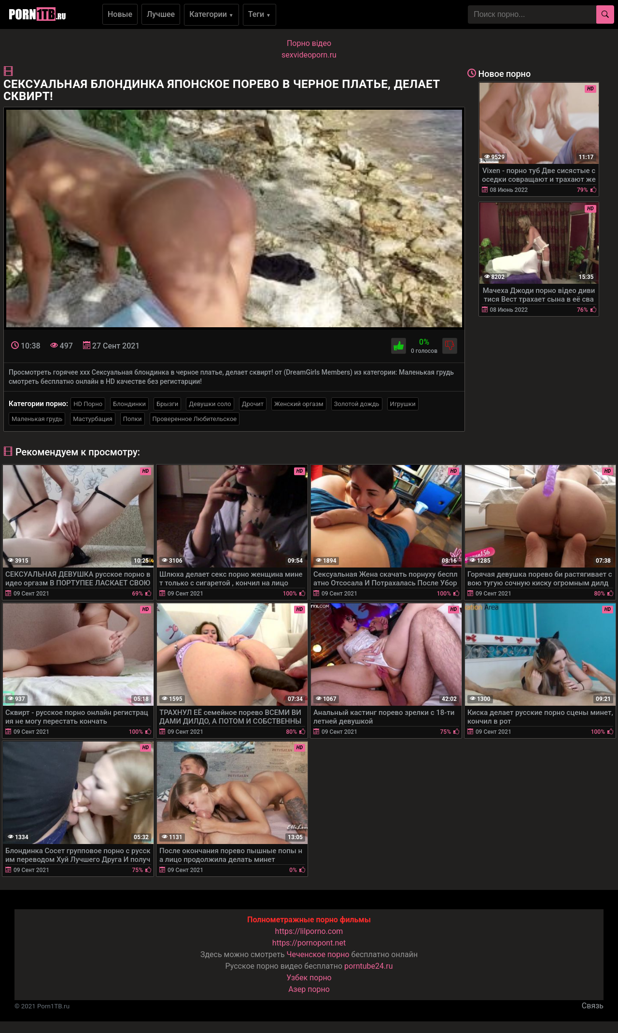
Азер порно (309, 989)
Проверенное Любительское (195, 418)
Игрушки (403, 403)
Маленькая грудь (37, 418)
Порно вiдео (309, 43)
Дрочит (253, 403)
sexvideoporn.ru (309, 54)
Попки (132, 418)
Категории (211, 14)
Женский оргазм (298, 403)
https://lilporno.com (309, 931)
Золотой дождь (356, 403)
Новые (120, 14)
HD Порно (87, 403)
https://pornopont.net (309, 942)
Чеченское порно (318, 954)
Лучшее (161, 14)
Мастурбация (92, 418)
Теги (259, 14)
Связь (593, 1005)
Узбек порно (309, 977)
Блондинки (129, 403)
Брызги (167, 403)
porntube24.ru (368, 966)
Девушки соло (210, 403)
